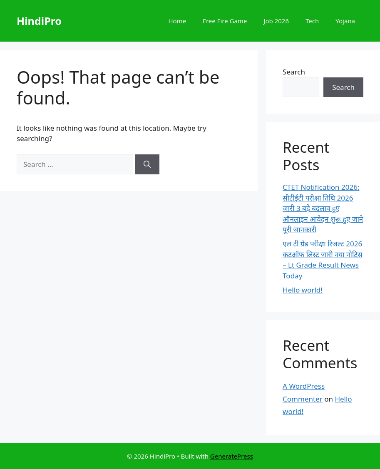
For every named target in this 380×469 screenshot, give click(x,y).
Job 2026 (276, 21)
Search (294, 72)
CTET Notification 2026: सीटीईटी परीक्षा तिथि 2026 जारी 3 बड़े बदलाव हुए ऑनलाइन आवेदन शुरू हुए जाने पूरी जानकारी (323, 208)
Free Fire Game (225, 21)
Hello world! (303, 290)
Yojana (345, 21)
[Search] (147, 164)
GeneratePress (231, 456)
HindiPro (39, 21)
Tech (312, 21)
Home (177, 21)
